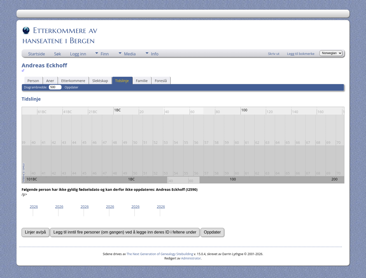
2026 (34, 206)
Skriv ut (273, 53)
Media (130, 54)
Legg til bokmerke (300, 53)
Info (154, 54)
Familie (142, 80)
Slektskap (100, 80)
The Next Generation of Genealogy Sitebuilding (160, 254)
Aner (50, 80)
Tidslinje (122, 80)
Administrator (191, 258)
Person (33, 80)
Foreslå (161, 80)
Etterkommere (73, 80)
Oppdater (71, 87)
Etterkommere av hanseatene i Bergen (59, 35)
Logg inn (78, 54)
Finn (105, 54)
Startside (36, 54)
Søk (57, 54)
